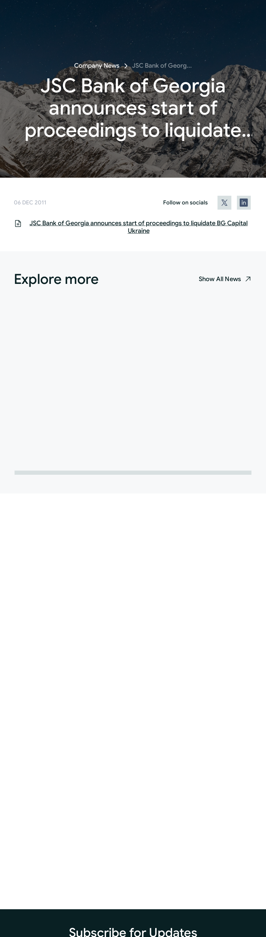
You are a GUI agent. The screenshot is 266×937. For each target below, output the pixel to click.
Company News (96, 65)
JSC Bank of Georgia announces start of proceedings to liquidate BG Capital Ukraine (138, 227)
